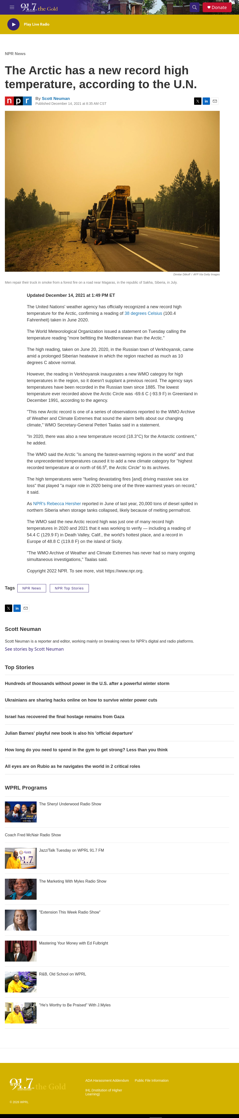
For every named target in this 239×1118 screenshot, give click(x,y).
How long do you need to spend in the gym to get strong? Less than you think (86, 749)
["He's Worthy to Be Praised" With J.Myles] (21, 1012)
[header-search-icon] (194, 7)
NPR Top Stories (69, 588)
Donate (219, 7)
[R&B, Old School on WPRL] (21, 982)
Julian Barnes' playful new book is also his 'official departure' (69, 733)
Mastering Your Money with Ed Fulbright (73, 943)
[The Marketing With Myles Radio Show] (21, 889)
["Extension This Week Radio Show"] (21, 920)
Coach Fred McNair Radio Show (33, 835)
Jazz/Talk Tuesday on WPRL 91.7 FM (71, 850)
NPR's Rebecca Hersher (57, 503)
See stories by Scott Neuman (34, 649)
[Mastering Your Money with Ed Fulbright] (21, 951)
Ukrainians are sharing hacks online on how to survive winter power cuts (81, 700)
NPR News (15, 53)
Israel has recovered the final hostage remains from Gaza (64, 716)
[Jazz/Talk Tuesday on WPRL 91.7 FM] (21, 858)
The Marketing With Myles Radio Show (72, 881)
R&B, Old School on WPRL (62, 974)
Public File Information (152, 1080)
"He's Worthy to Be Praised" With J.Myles (75, 1005)
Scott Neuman (56, 98)
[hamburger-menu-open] (12, 7)
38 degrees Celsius (143, 313)
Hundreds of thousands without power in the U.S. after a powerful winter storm (87, 683)
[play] (13, 24)
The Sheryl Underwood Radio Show (70, 804)
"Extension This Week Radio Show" (70, 912)
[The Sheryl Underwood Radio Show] (21, 811)
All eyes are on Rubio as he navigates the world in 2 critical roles (72, 766)
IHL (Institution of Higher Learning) (103, 1092)
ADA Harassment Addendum (107, 1080)
